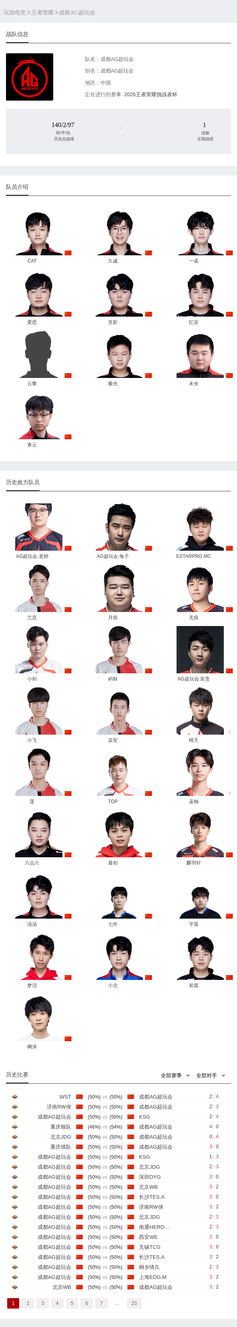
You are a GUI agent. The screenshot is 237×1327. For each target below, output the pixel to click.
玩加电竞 (15, 13)
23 (134, 1303)
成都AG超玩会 (77, 13)
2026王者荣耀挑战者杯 (150, 94)
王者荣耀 (42, 13)
